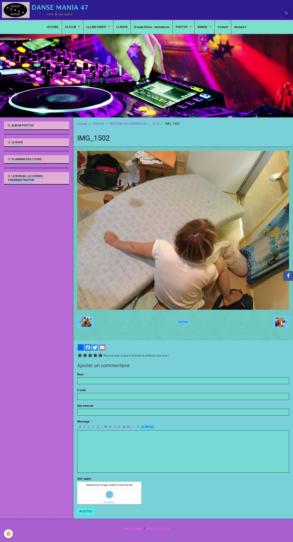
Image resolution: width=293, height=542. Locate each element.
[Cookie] (8, 533)
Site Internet (85, 405)
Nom (80, 374)
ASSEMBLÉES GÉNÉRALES (128, 123)
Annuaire (240, 27)
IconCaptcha (108, 502)
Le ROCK (122, 27)
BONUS (203, 27)
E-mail (81, 390)
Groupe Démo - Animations (152, 27)
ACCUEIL (53, 27)
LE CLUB (71, 27)
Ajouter (85, 511)
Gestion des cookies (158, 528)
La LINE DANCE (96, 27)
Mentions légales (133, 528)
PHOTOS (182, 27)
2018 (156, 123)
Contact (223, 27)
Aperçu (148, 426)
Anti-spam (84, 478)
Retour (183, 322)
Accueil (82, 123)
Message (83, 421)
